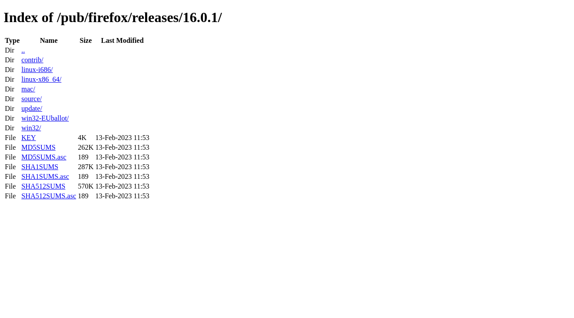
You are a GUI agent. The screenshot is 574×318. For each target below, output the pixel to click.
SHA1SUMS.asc (45, 176)
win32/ (31, 128)
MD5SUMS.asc (43, 157)
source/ (31, 98)
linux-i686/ (37, 69)
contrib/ (32, 60)
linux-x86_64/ (41, 79)
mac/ (28, 89)
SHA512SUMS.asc (48, 196)
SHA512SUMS (43, 186)
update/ (31, 108)
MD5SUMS (38, 147)
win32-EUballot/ (45, 118)
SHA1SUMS (39, 166)
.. (23, 50)
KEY (28, 137)
